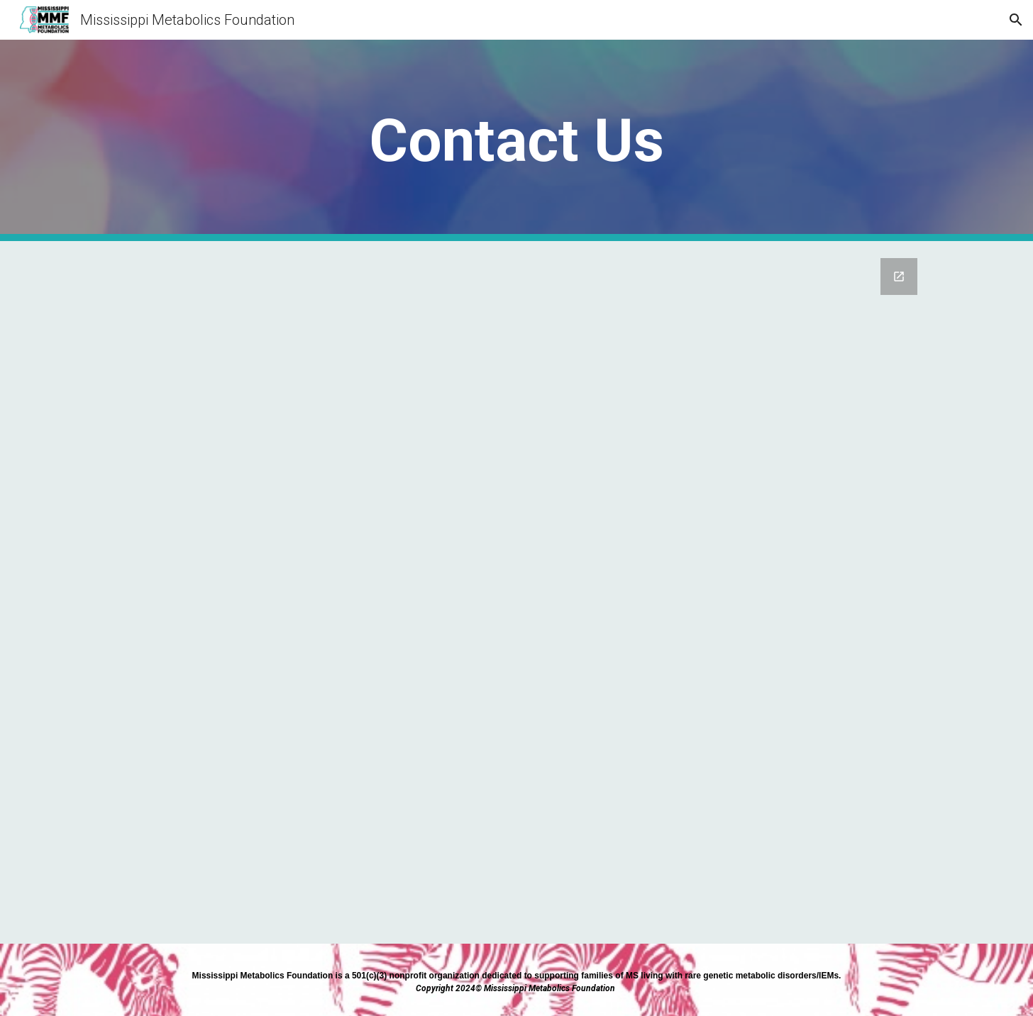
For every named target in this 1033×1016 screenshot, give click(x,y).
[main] (516, 141)
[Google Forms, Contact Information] (516, 592)
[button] (1016, 20)
